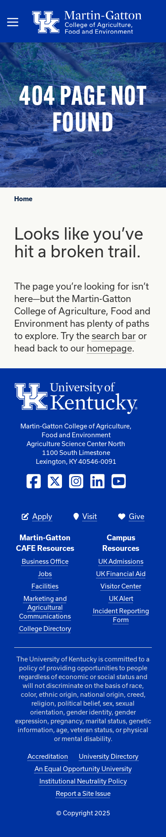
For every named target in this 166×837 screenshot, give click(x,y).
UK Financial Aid (121, 573)
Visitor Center (120, 586)
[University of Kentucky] (76, 402)
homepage (109, 348)
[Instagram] (76, 481)
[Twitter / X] (55, 481)
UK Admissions (120, 561)
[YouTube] (119, 481)
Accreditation (47, 756)
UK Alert (121, 598)
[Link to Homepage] (46, 22)
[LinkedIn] (97, 481)
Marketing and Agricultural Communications (45, 607)
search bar (114, 335)
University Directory (109, 756)
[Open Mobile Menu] (12, 22)
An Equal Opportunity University (83, 768)
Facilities (44, 586)
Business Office (45, 561)
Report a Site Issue (83, 793)
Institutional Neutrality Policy (83, 781)
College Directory (45, 628)
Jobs (45, 573)
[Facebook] (34, 481)
